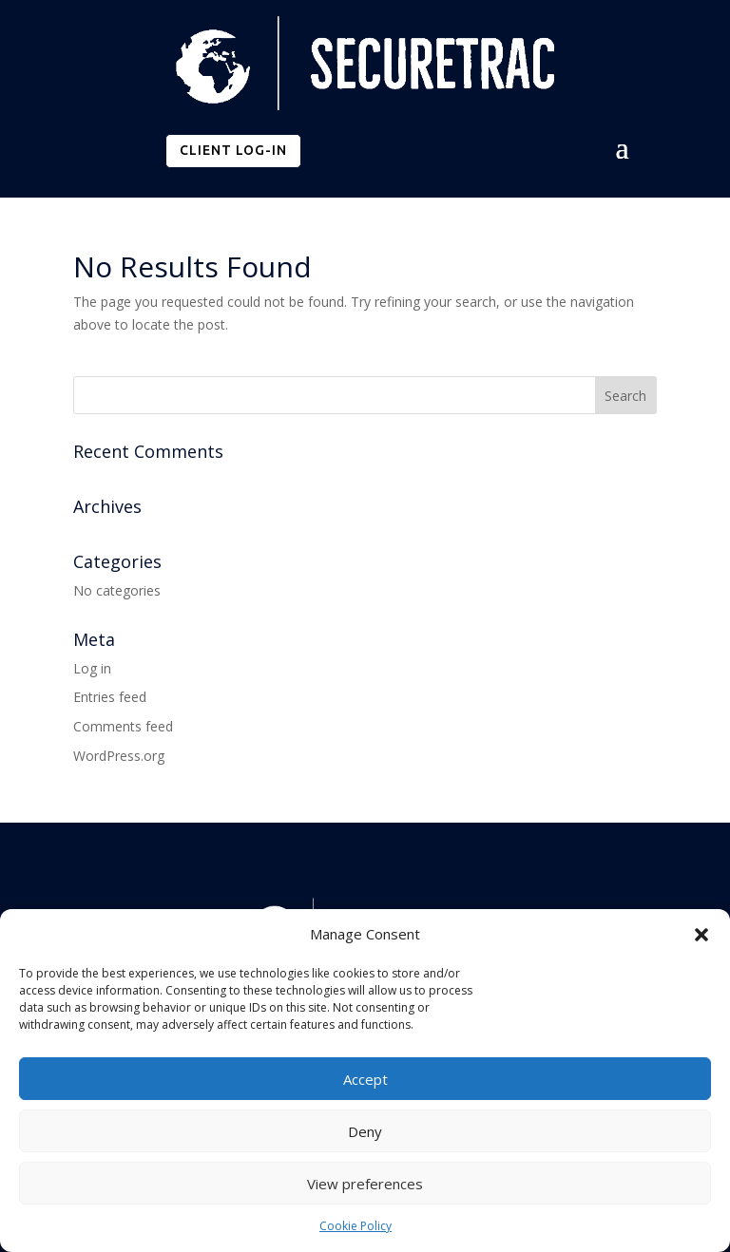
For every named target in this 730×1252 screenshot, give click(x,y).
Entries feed (109, 697)
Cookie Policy (355, 1226)
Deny (365, 1131)
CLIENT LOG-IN (233, 150)
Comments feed (123, 726)
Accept (365, 1079)
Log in (92, 668)
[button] (701, 934)
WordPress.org (118, 756)
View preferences (365, 1183)
